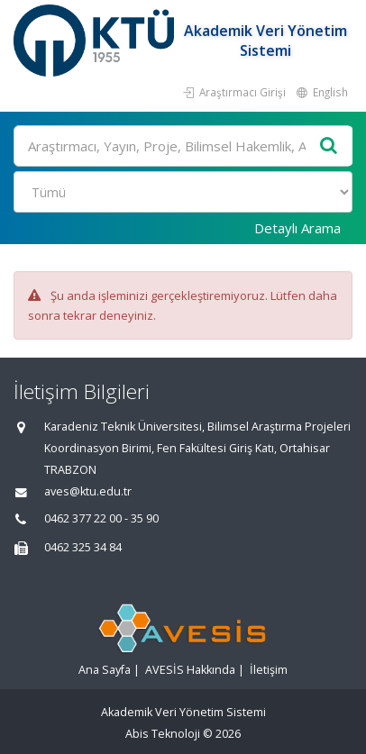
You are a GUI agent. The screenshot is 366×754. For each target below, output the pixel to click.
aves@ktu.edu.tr (88, 491)
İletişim (269, 669)
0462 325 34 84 (83, 547)
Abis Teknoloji (162, 733)
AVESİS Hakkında (190, 669)
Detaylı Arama (297, 228)
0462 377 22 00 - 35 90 (101, 518)
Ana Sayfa (104, 669)
